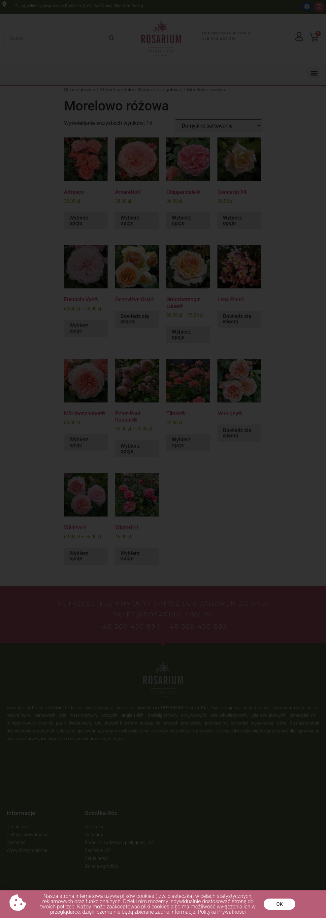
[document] (163, 459)
